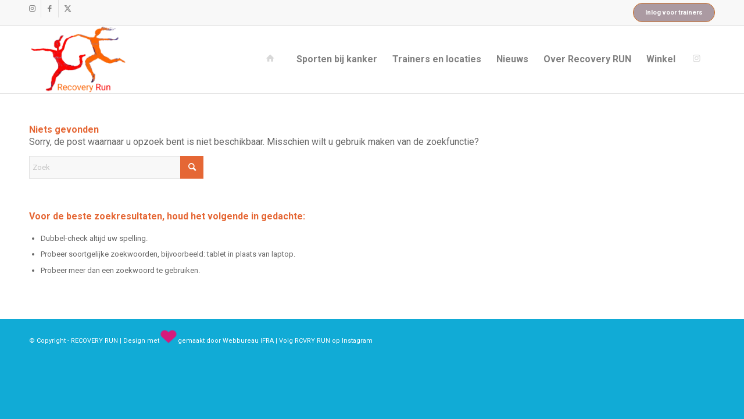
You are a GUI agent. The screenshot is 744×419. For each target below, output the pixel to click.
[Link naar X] (67, 8)
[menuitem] (272, 59)
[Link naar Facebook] (49, 8)
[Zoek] (116, 167)
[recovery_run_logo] (78, 59)
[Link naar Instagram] (32, 8)
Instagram (357, 341)
